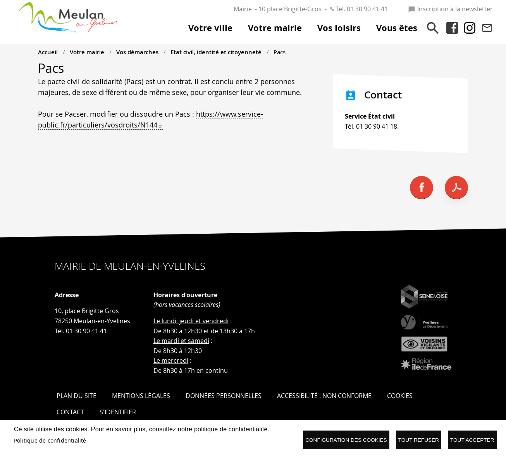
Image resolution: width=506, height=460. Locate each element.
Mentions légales (141, 395)
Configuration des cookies (346, 440)
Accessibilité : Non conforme (324, 395)
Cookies (400, 395)
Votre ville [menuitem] (210, 28)
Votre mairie (87, 52)
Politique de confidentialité (50, 440)
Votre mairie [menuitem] (275, 28)
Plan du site (76, 395)
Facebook (452, 28)
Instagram (469, 28)
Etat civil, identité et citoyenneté (216, 52)
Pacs (280, 52)
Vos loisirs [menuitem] (339, 28)
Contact (487, 28)
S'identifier (118, 412)
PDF (456, 187)
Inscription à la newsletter (450, 9)
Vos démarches (137, 52)
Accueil (48, 52)
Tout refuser (418, 440)
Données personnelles (224, 395)
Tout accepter (472, 440)
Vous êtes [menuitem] (396, 28)
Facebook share (421, 187)
